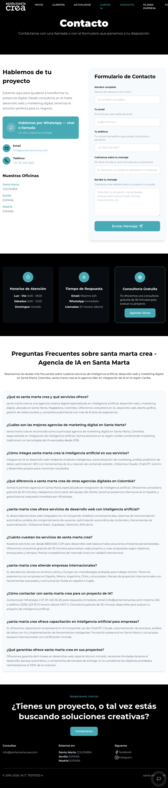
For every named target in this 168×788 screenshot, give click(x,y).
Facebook (123, 752)
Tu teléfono (101, 131)
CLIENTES (58, 4)
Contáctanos (84, 731)
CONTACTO (127, 4)
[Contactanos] (159, 779)
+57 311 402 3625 (23, 162)
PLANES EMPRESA (149, 6)
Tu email (99, 109)
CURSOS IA (105, 6)
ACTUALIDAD (82, 4)
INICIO (39, 4)
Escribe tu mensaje (105, 179)
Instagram (123, 758)
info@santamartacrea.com (30, 150)
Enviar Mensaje (127, 226)
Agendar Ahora (140, 312)
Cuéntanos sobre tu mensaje (111, 157)
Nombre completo (105, 87)
